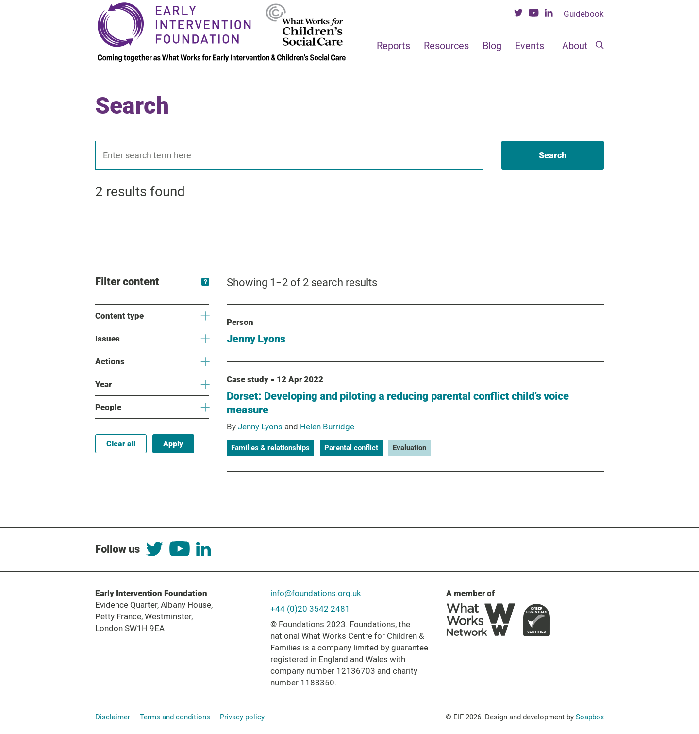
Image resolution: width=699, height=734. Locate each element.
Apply (173, 443)
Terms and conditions (175, 717)
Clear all (120, 443)
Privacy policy (242, 717)
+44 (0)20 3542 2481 (310, 609)
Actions (152, 361)
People (152, 407)
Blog (492, 45)
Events (529, 45)
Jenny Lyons (256, 339)
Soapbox (590, 717)
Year (152, 384)
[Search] (600, 45)
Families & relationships (270, 448)
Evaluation (409, 448)
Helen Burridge (327, 426)
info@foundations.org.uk (315, 593)
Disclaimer (112, 717)
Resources (446, 45)
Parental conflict (351, 448)
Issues (152, 338)
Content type (152, 316)
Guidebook (584, 13)
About (575, 45)
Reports (393, 45)
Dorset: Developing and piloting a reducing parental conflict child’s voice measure (398, 403)
